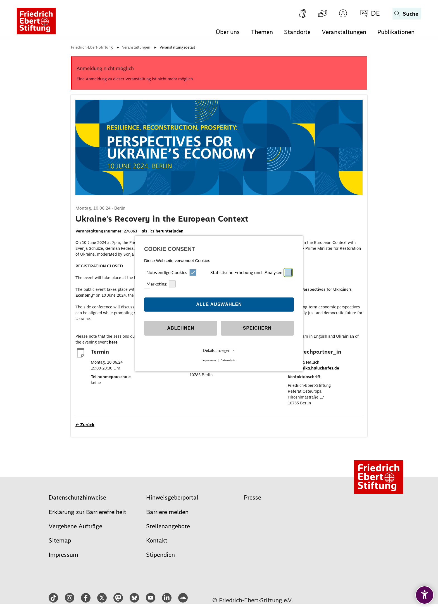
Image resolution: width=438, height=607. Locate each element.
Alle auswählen (219, 304)
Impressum (209, 360)
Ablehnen (180, 328)
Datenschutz (228, 360)
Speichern (257, 328)
